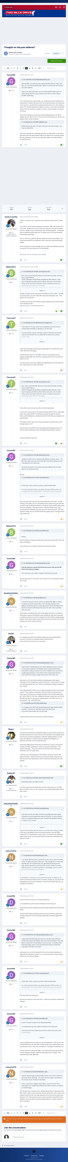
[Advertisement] (34, 30)
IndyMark (41, 122)
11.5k (11, 232)
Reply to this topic (56, 61)
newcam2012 (11, 851)
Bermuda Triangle (16, 52)
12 (23, 68)
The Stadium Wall (25, 54)
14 (29, 68)
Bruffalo (40, 597)
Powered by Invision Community (34, 1159)
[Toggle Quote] (22, 79)
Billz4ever (41, 855)
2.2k (11, 610)
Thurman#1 (10, 318)
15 (32, 68)
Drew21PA (11, 896)
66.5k (11, 90)
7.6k (11, 866)
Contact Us (34, 1155)
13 (26, 68)
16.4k (11, 333)
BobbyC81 (11, 773)
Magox (11, 729)
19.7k (11, 744)
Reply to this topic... (18, 1137)
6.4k (11, 788)
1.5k (11, 911)
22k (11, 649)
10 (17, 68)
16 (35, 68)
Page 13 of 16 (51, 68)
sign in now (42, 1130)
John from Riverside (44, 778)
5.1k (11, 282)
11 (20, 68)
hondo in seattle (11, 217)
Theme (26, 1155)
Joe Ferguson (43, 271)
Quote (25, 145)
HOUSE (11, 634)
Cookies (41, 1155)
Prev (8, 68)
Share (47, 53)
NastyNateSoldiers (11, 594)
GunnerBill (11, 75)
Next (39, 68)
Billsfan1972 (43, 79)
